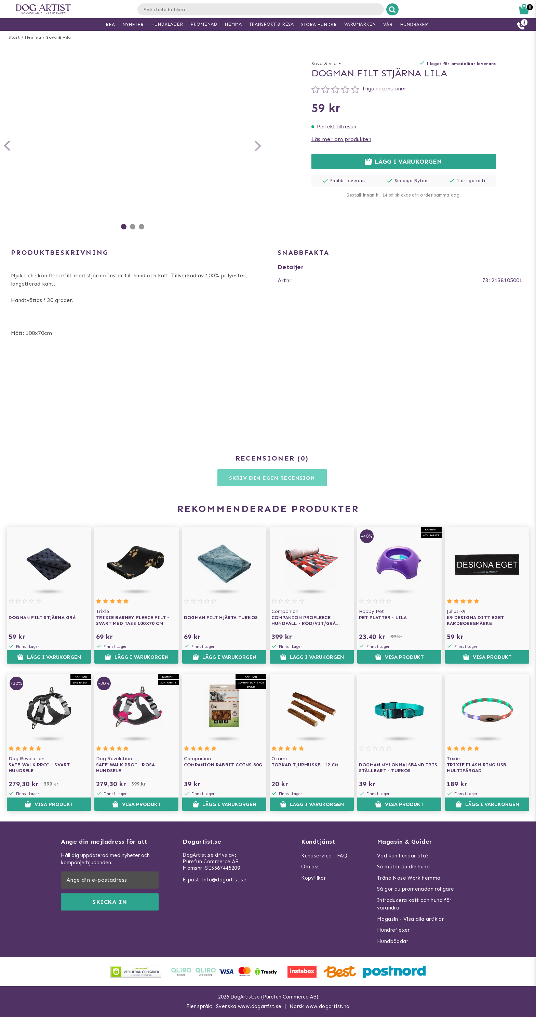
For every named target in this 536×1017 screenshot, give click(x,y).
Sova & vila (58, 37)
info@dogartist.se (224, 880)
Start (14, 37)
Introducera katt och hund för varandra (414, 904)
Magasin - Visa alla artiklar (410, 919)
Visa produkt (399, 657)
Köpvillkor (313, 878)
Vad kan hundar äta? (403, 856)
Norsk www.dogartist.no (320, 1006)
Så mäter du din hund (403, 867)
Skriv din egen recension (272, 478)
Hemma (33, 37)
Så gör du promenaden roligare (415, 889)
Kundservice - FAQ (324, 856)
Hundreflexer (393, 930)
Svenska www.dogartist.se (249, 1006)
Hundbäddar (392, 941)
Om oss (310, 867)
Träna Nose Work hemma (408, 878)
